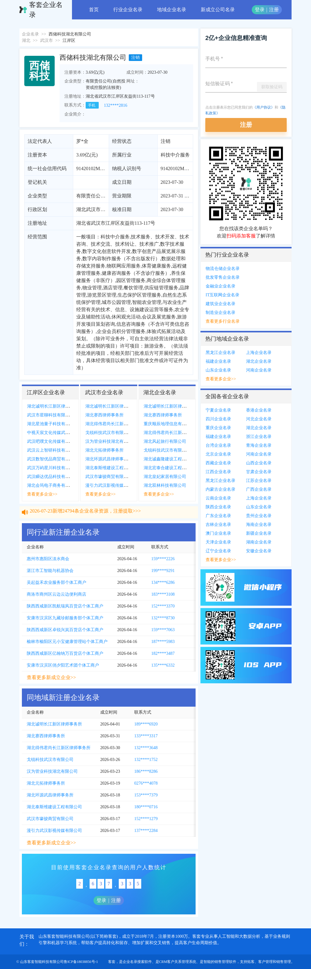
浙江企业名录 (259, 436)
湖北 (26, 40)
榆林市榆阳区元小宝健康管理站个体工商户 (67, 641)
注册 (274, 9)
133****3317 (146, 736)
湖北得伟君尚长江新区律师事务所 (117, 424)
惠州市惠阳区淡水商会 (48, 559)
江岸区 (69, 40)
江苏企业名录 (259, 480)
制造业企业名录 (220, 312)
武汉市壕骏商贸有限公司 (108, 476)
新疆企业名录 (259, 533)
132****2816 (115, 105)
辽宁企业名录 (218, 551)
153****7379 (146, 795)
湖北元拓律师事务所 (104, 450)
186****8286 (146, 771)
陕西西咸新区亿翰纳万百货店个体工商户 (65, 653)
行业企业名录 (127, 9)
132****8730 (163, 618)
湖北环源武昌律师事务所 (108, 459)
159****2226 (163, 559)
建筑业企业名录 (220, 303)
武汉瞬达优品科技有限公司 (52, 476)
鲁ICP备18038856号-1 (81, 962)
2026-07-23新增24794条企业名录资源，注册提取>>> (85, 515)
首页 (94, 9)
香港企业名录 (259, 410)
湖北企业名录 (259, 361)
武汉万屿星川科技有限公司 (52, 468)
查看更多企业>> (42, 494)
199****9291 (163, 570)
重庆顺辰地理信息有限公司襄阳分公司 (180, 424)
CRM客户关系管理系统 (178, 962)
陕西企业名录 (218, 507)
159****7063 (163, 629)
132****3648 (146, 747)
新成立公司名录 (218, 9)
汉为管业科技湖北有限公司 (110, 441)
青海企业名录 (259, 445)
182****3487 (163, 653)
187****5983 (163, 641)
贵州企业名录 (259, 515)
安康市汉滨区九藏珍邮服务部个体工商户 (65, 618)
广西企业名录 (259, 489)
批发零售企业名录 (223, 277)
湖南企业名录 (259, 542)
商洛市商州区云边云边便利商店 (56, 594)
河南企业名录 (259, 370)
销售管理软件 (225, 962)
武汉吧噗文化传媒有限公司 (52, 441)
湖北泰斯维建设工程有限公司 (113, 468)
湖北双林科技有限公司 (165, 485)
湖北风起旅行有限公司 (165, 441)
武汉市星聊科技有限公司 (50, 415)
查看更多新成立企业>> (51, 677)
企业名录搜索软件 (137, 962)
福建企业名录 (218, 361)
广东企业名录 (218, 515)
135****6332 (163, 665)
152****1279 (146, 818)
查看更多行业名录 (223, 321)
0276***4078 (146, 783)
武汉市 (46, 40)
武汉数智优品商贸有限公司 (52, 459)
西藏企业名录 (218, 463)
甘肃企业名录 (259, 471)
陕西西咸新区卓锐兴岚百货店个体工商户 (65, 629)
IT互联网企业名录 (222, 295)
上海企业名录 (259, 352)
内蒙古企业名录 (220, 489)
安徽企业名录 (259, 551)
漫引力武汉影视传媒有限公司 (113, 485)
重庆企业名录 (218, 428)
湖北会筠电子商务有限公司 (52, 485)
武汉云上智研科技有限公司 (52, 450)
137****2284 (146, 830)
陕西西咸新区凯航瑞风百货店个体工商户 (65, 606)
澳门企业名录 (218, 533)
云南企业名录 (218, 498)
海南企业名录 (259, 524)
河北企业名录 (259, 419)
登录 (260, 9)
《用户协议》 (264, 107)
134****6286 (163, 582)
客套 (111, 962)
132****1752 (146, 759)
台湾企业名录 (218, 445)
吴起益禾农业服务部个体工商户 (56, 582)
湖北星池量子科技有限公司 (52, 424)
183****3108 (163, 594)
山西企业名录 (259, 463)
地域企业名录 (171, 9)
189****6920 (146, 724)
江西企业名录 (218, 471)
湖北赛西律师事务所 (104, 415)
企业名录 (30, 34)
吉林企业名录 (218, 524)
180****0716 (146, 807)
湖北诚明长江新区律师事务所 (54, 406)
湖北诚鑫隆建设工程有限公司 (171, 459)
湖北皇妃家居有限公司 (165, 476)
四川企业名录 (218, 419)
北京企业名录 (218, 454)
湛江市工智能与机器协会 (50, 570)
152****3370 (163, 606)
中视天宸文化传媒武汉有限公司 (57, 432)
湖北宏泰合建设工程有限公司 (171, 468)
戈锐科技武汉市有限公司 (108, 432)
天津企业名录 (218, 542)
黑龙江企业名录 (220, 352)
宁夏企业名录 (218, 410)
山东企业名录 (218, 370)
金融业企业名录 (220, 286)
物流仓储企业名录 (223, 268)
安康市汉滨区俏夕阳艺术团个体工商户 (63, 665)
